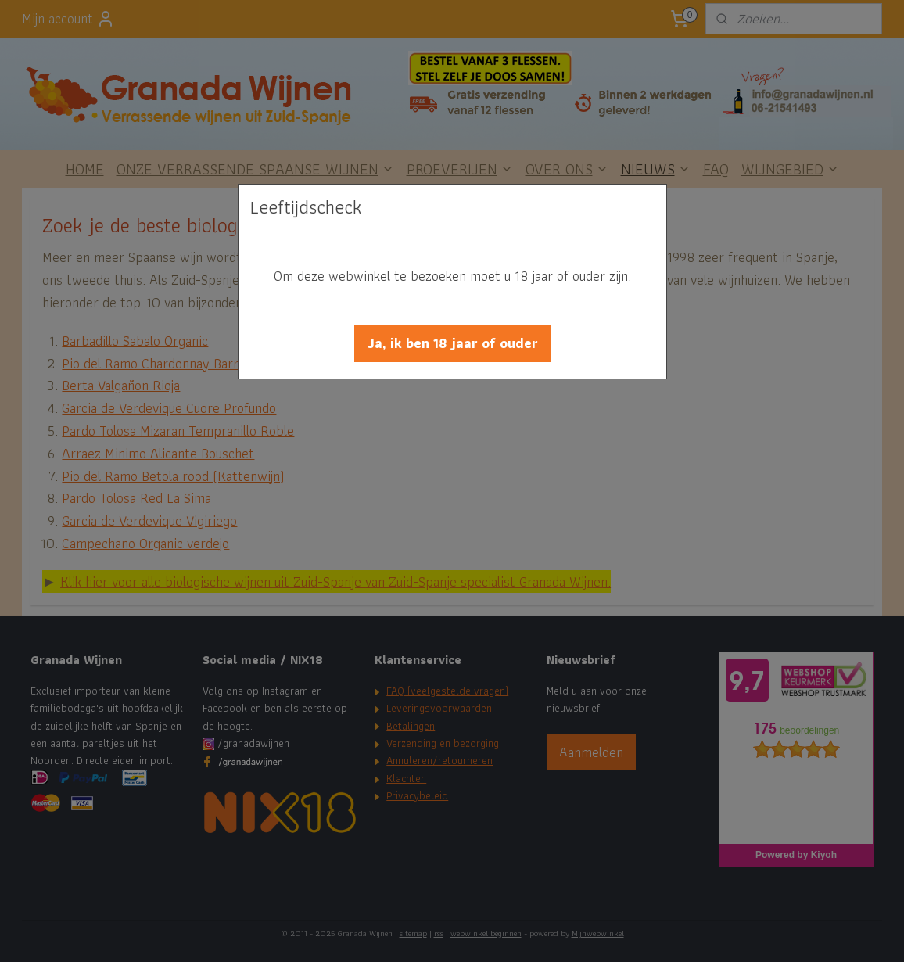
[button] (452, 343)
